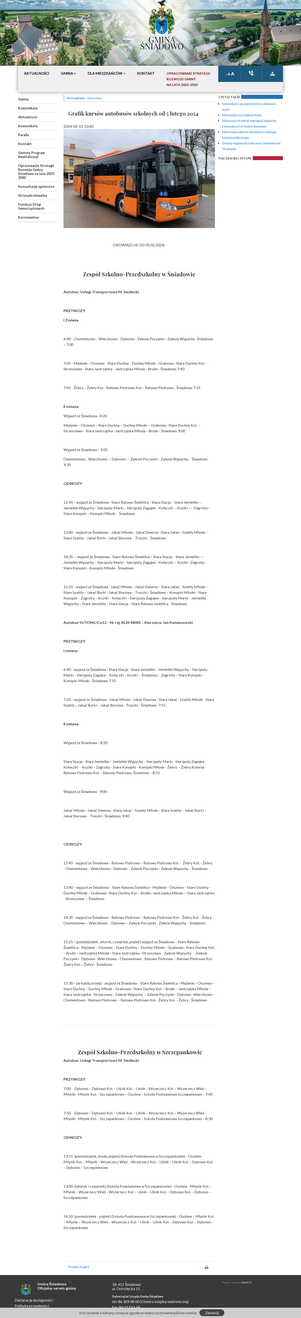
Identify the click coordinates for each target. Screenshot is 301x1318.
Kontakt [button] (146, 73)
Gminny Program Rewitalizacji (31, 155)
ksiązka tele (251, 72)
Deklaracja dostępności (34, 1300)
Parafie (23, 135)
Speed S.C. (247, 1282)
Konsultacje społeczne (36, 187)
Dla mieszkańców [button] (105, 73)
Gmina (23, 99)
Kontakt (25, 144)
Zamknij (211, 1312)
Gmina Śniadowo (162, 41)
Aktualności (27, 117)
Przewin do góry (78, 1267)
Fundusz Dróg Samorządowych (31, 206)
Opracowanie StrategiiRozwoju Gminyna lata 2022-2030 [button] (188, 79)
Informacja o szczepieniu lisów (241, 115)
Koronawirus (28, 217)
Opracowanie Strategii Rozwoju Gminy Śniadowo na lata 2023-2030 (36, 172)
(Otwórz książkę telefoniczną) (164, 1301)
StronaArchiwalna (32, 195)
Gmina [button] (67, 73)
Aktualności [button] (36, 73)
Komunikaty (28, 108)
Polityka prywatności (32, 1305)
